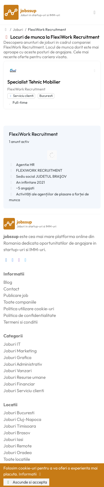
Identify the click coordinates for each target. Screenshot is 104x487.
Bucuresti (46, 96)
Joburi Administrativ (22, 364)
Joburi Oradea (17, 452)
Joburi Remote (17, 446)
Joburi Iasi (13, 439)
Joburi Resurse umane (24, 377)
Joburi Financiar (19, 384)
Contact (11, 289)
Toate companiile (19, 302)
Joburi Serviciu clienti (23, 390)
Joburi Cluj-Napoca (22, 419)
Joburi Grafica (17, 357)
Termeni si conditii (20, 322)
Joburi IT (12, 344)
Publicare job (15, 295)
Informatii (31, 474)
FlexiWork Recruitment (26, 89)
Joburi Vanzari (17, 370)
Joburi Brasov (16, 432)
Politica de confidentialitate (29, 315)
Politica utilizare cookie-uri (28, 308)
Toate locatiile (16, 459)
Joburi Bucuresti (18, 412)
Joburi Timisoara (19, 426)
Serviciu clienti (21, 96)
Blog (7, 282)
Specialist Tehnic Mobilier (33, 82)
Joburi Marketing (20, 351)
